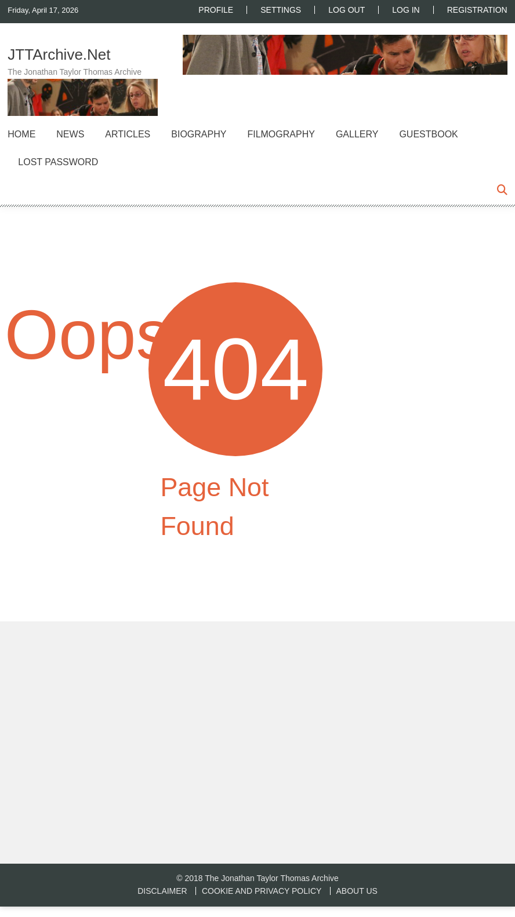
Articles (127, 134)
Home (21, 134)
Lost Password (58, 162)
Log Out (346, 10)
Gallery (357, 134)
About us (357, 891)
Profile (215, 10)
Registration (477, 10)
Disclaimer (162, 891)
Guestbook (428, 134)
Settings (280, 10)
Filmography (280, 134)
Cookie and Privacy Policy (261, 891)
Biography (198, 134)
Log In (405, 10)
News (70, 134)
